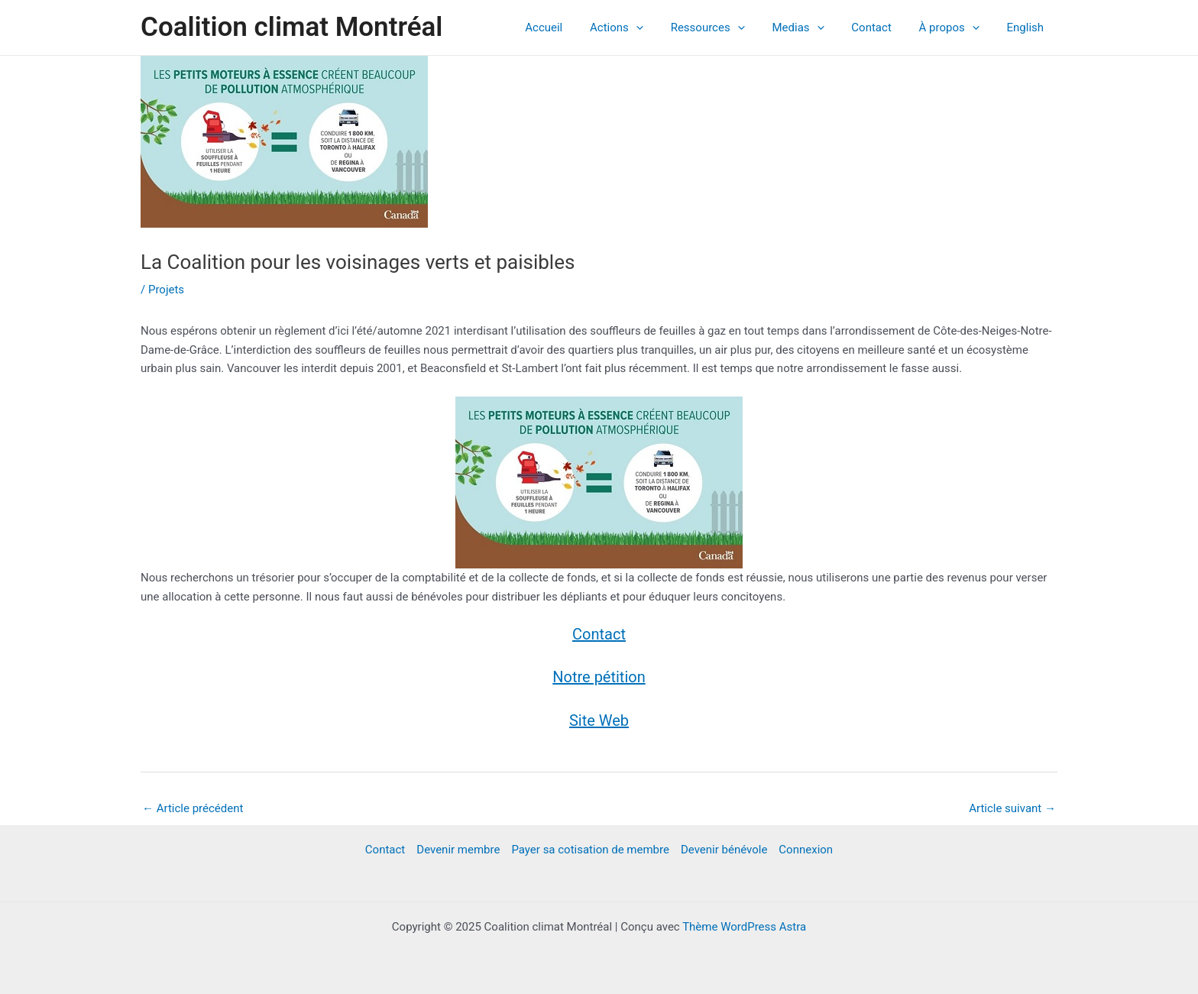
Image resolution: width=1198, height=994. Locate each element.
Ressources (728, 27)
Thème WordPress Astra (744, 927)
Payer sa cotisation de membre (590, 849)
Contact (882, 27)
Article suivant (1012, 808)
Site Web (599, 720)
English (1027, 27)
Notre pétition (598, 677)
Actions (641, 27)
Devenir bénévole (724, 849)
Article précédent (192, 808)
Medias (814, 27)
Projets (166, 289)
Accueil (572, 27)
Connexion (806, 849)
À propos (955, 27)
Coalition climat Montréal (291, 27)
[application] (660, 27)
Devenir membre (458, 849)
